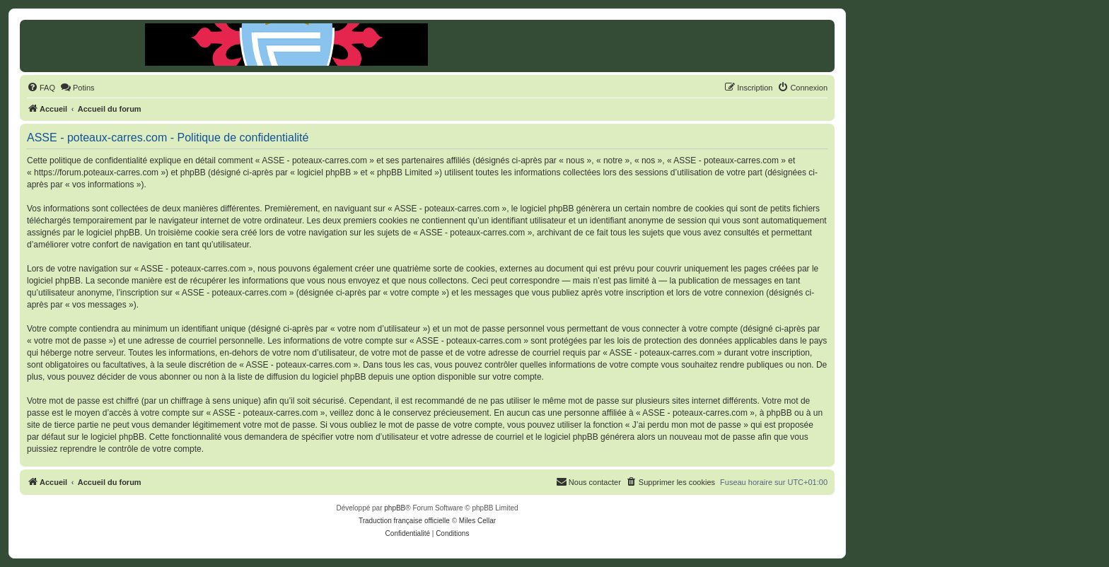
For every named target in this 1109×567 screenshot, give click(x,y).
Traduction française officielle (404, 521)
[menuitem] (41, 87)
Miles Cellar (477, 521)
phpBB (394, 508)
